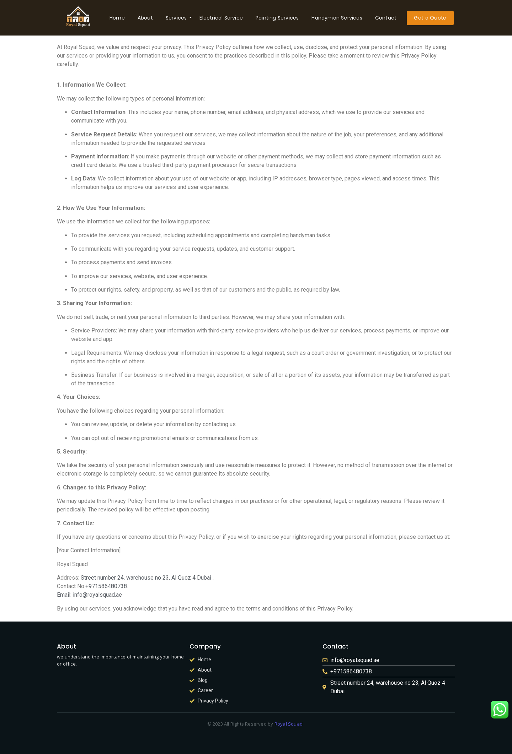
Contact (385, 17)
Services (178, 17)
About (145, 17)
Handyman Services (336, 17)
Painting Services (277, 17)
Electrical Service (221, 17)
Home (117, 17)
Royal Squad (288, 724)
